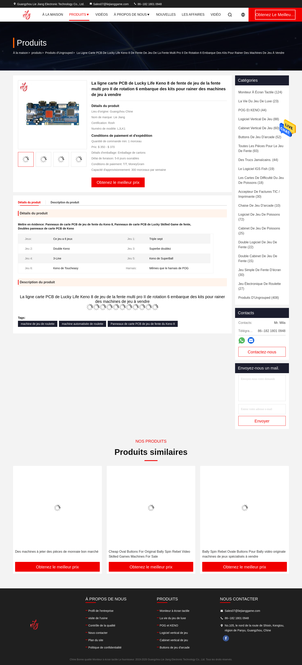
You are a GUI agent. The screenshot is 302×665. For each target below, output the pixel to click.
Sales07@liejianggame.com (109, 4)
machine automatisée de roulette (82, 323)
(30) (259, 194)
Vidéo (216, 14)
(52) (259, 137)
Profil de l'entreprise (100, 610)
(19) (256, 169)
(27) (259, 286)
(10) (259, 205)
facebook (226, 638)
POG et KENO (169, 625)
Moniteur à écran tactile (175, 610)
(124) (260, 92)
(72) (259, 217)
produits (36, 52)
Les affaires (193, 14)
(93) (260, 148)
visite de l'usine (98, 618)
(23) (258, 101)
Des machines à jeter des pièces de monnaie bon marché (56, 551)
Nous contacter (98, 632)
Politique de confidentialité (105, 647)
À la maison (52, 14)
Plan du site (95, 640)
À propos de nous (132, 14)
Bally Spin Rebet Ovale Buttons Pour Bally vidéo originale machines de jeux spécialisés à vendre (243, 554)
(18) (261, 180)
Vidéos (101, 14)
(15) (257, 258)
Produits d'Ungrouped (59, 52)
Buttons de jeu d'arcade (175, 647)
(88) (258, 119)
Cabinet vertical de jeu (174, 640)
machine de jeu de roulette (37, 323)
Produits (79, 14)
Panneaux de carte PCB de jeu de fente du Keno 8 (143, 323)
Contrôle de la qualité (101, 625)
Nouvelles (166, 14)
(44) (252, 110)
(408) (258, 297)
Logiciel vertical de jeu (174, 632)
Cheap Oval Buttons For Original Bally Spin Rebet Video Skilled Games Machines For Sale (149, 554)
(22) (257, 244)
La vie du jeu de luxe (173, 618)
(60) (258, 128)
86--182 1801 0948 (147, 4)
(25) (259, 231)
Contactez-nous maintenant (262, 353)
